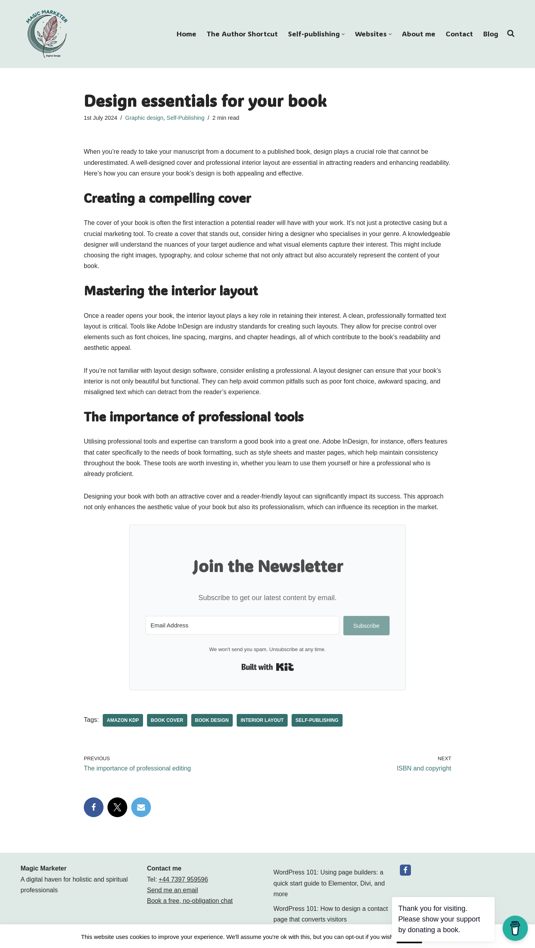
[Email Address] (242, 625)
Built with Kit (267, 667)
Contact (459, 33)
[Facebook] (405, 870)
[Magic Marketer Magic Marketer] (47, 34)
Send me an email (172, 890)
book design (212, 720)
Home (186, 33)
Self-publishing (317, 720)
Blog (490, 33)
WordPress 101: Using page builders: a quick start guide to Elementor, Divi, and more (329, 883)
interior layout (262, 720)
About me (418, 33)
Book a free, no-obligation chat (190, 900)
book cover (167, 720)
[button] (343, 34)
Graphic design (144, 118)
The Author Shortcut (242, 33)
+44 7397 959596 (183, 879)
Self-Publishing (186, 118)
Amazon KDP (123, 720)
